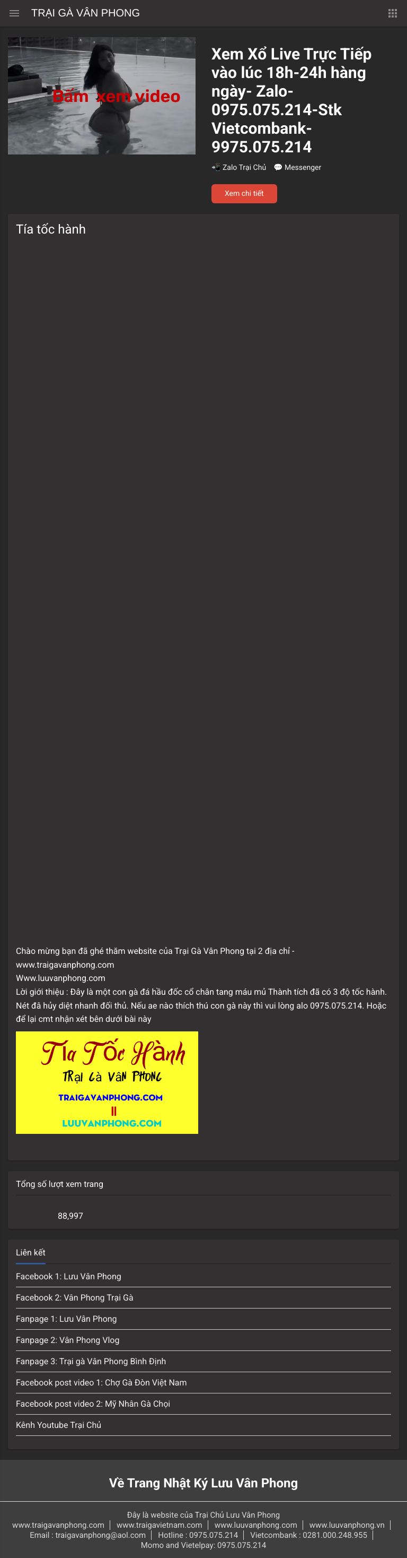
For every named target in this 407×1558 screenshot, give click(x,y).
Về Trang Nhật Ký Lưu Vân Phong (203, 1483)
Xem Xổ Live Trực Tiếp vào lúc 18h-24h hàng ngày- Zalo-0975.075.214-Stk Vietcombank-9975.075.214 (291, 101)
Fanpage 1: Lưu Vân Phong (66, 1319)
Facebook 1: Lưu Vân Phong (68, 1276)
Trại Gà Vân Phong (85, 13)
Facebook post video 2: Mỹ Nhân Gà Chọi (93, 1404)
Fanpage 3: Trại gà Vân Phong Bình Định (91, 1361)
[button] (392, 13)
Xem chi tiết (244, 194)
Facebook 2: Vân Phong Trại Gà (75, 1298)
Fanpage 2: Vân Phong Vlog (67, 1340)
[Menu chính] (14, 13)
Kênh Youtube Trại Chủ (58, 1425)
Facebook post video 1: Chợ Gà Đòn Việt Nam (101, 1383)
